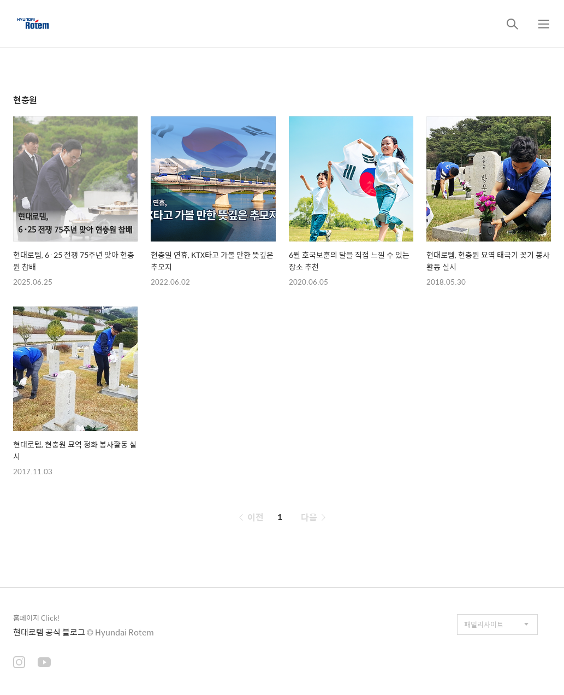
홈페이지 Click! (36, 617)
